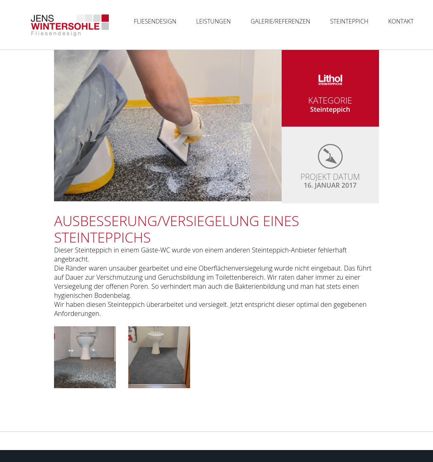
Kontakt (401, 21)
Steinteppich (349, 21)
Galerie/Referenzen (281, 21)
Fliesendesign (155, 21)
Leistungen (213, 21)
